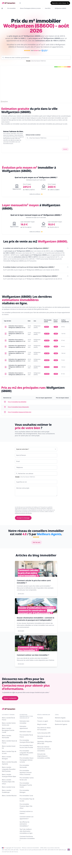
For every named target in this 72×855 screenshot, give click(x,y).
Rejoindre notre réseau (60, 3)
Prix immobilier (11, 8)
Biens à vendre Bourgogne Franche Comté (8, 730)
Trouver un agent (42, 721)
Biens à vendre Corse (8, 787)
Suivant (65, 149)
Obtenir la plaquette (10, 698)
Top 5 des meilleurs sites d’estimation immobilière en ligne (26, 831)
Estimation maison (25, 732)
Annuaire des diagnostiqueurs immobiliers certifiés (43, 756)
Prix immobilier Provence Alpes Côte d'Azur (26, 806)
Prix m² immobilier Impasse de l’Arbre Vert (19, 412)
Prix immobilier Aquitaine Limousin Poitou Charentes (26, 772)
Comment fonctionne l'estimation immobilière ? (27, 838)
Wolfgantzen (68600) (60, 8)
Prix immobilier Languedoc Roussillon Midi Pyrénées (26, 753)
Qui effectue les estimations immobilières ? (24, 824)
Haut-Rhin (47, 8)
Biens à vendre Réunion (9, 795)
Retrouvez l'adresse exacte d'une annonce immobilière (44, 749)
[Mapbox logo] (4, 102)
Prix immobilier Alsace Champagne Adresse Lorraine (26, 760)
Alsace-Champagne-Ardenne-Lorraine (30, 8)
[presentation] (27, 501)
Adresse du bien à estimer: (33, 135)
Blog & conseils (42, 724)
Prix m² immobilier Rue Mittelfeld (17, 402)
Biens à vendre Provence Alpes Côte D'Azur (8, 782)
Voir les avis (36, 542)
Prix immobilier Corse (26, 795)
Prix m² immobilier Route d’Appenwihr (18, 407)
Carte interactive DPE (43, 733)
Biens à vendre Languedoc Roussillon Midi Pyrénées (9, 769)
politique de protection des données (23, 513)
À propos (40, 718)
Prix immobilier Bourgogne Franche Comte (26, 785)
